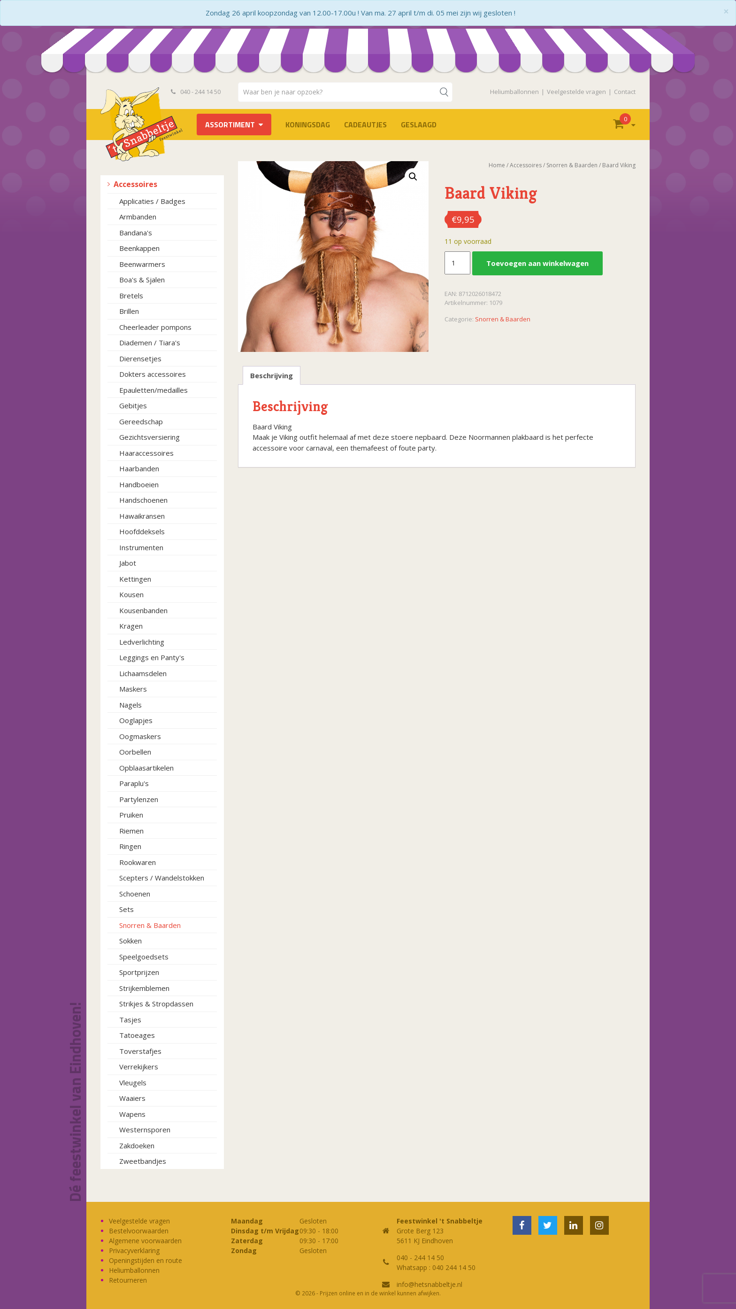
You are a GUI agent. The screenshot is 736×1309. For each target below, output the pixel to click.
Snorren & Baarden (150, 925)
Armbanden (137, 216)
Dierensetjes (140, 358)
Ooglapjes (136, 720)
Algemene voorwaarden (145, 1240)
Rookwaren (137, 862)
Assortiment (230, 124)
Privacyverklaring (134, 1250)
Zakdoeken (136, 1145)
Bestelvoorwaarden (139, 1230)
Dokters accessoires (152, 374)
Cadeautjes (365, 124)
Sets (126, 909)
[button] (413, 176)
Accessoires (135, 184)
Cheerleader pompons (155, 327)
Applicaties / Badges (152, 201)
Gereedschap (141, 421)
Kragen (131, 626)
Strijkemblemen (144, 988)
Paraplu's (134, 783)
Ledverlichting (141, 642)
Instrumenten (141, 547)
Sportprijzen (139, 972)
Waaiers (132, 1098)
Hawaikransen (142, 516)
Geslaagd (419, 124)
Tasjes (130, 1019)
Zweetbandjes (142, 1161)
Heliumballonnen (514, 91)
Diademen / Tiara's (149, 342)
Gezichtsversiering (149, 437)
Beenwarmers (142, 264)
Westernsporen (144, 1129)
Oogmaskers (140, 736)
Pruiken (131, 814)
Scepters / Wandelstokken (161, 877)
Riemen (131, 830)
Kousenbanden (143, 610)
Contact (625, 91)
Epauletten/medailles (153, 390)
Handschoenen (143, 500)
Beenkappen (139, 248)
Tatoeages (137, 1035)
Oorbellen (135, 751)
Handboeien (139, 484)
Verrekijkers (138, 1066)
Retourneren (128, 1280)
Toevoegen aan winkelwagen (537, 263)
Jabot (127, 563)
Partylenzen (138, 799)
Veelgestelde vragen (576, 91)
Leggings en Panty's (151, 657)
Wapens (132, 1114)
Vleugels (132, 1082)
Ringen (130, 846)
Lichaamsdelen (143, 673)
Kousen (131, 594)
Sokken (130, 940)
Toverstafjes (140, 1051)
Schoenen (134, 893)
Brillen (129, 311)
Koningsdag (307, 124)
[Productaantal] (457, 263)
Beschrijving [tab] (271, 375)
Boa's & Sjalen (142, 279)
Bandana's (135, 232)
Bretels (131, 295)
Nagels (130, 704)
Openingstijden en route (145, 1260)
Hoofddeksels (142, 531)
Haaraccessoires (146, 453)
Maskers (133, 688)
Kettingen (135, 579)
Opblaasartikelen (146, 767)
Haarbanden (139, 468)
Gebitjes (133, 405)
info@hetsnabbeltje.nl (429, 1284)
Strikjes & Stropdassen (156, 1003)
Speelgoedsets (144, 956)
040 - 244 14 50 (196, 91)
